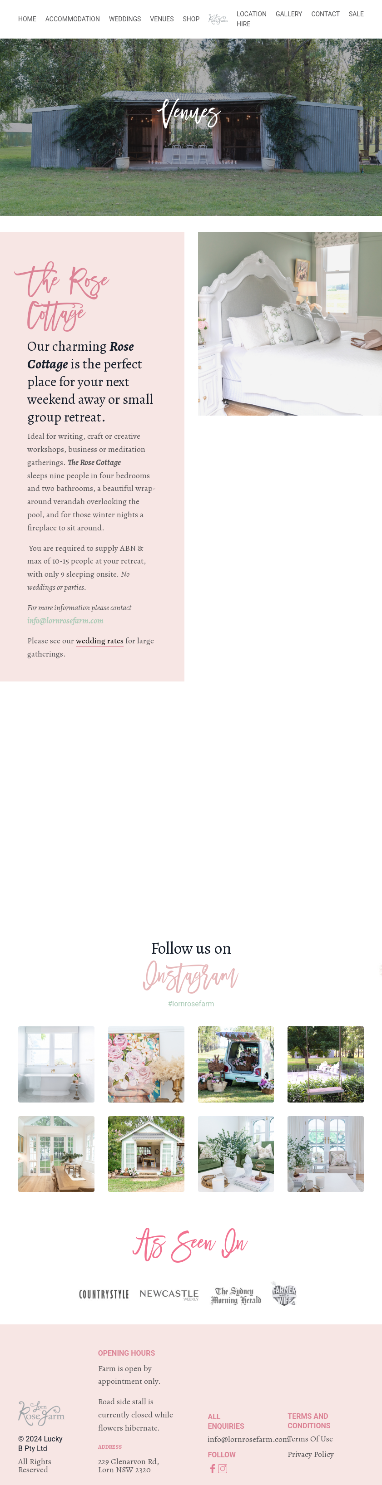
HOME (27, 19)
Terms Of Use (310, 1438)
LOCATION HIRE (252, 19)
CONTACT (325, 14)
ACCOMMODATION (72, 19)
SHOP (191, 19)
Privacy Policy (311, 1454)
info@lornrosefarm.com (65, 620)
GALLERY (289, 14)
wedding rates (100, 640)
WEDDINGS (125, 19)
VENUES (162, 19)
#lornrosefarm (191, 1004)
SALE (356, 14)
